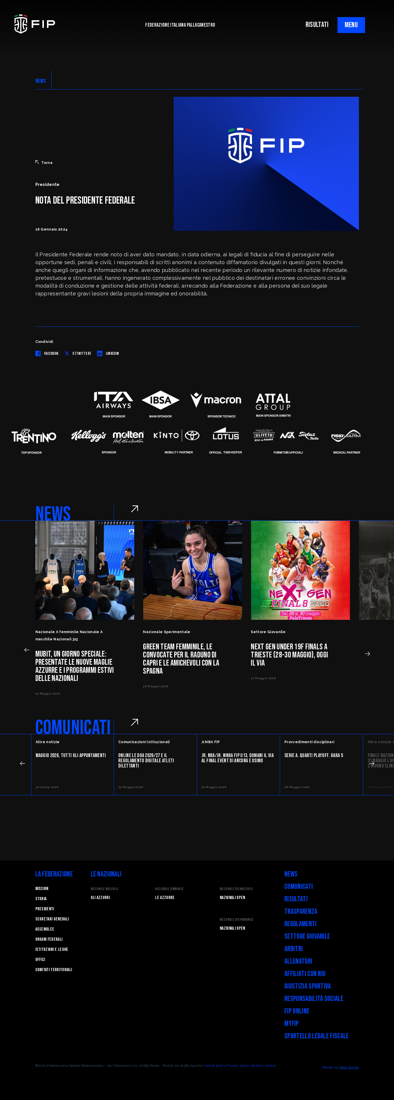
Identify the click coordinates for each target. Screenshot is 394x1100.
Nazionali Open (232, 897)
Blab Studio (349, 1067)
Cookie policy (215, 1066)
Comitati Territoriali (53, 970)
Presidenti (44, 909)
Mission (41, 888)
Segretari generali (52, 919)
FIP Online (296, 1011)
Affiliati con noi (305, 973)
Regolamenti (300, 924)
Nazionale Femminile (169, 889)
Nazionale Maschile (105, 889)
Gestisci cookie (263, 1066)
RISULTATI (317, 24)
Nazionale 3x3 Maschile (236, 889)
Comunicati (298, 886)
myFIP (291, 1023)
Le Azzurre (165, 897)
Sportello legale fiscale (316, 1036)
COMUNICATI (73, 728)
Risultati (296, 899)
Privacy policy (238, 1066)
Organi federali (49, 939)
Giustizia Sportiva (307, 986)
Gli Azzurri (100, 897)
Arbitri (293, 948)
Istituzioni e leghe (51, 949)
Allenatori (298, 961)
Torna (44, 162)
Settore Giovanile (307, 936)
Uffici (40, 959)
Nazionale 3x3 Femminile (236, 920)
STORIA (41, 899)
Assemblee (45, 929)
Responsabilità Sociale (313, 998)
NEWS (40, 81)
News (290, 874)
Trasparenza (300, 911)
